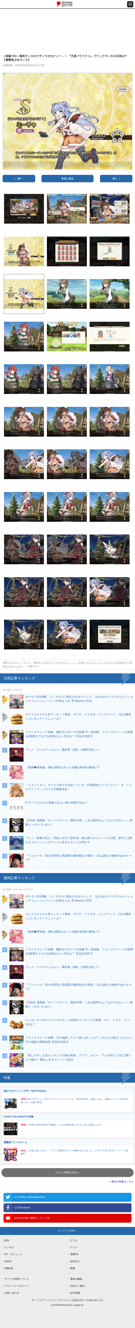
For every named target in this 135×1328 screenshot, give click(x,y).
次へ (114, 178)
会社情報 (75, 1292)
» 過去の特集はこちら (121, 1181)
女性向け (75, 1261)
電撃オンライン (11, 662)
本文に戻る (67, 178)
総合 (6, 1240)
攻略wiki (8, 1268)
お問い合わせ (11, 1292)
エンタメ (9, 1247)
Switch (8, 1261)
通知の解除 (76, 1278)
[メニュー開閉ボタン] (130, 4)
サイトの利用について (16, 1278)
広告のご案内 (77, 1285)
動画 (72, 1268)
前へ (20, 178)
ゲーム (26, 662)
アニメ (74, 1247)
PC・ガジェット (13, 1254)
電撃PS (74, 1254)
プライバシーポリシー (16, 1285)
